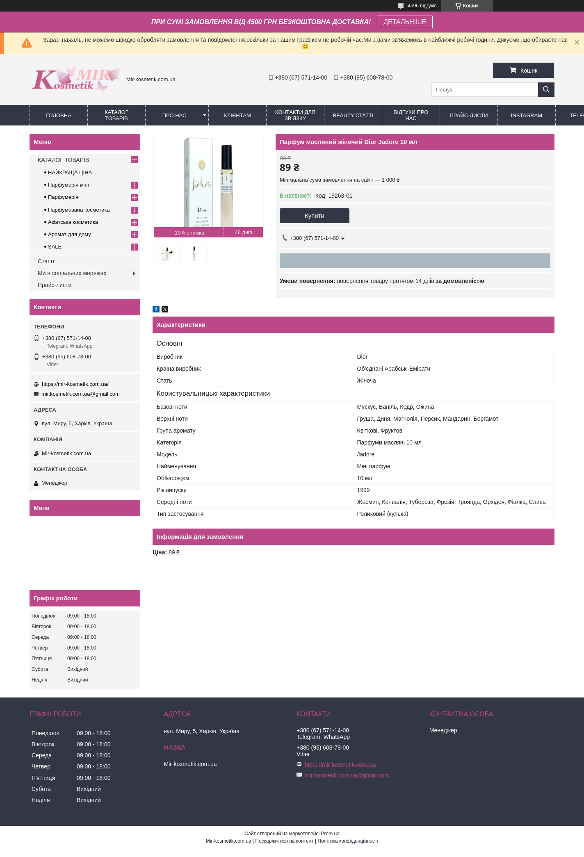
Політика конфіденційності (348, 841)
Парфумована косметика (79, 210)
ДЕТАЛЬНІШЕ (404, 21)
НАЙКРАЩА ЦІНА (70, 172)
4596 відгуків (422, 6)
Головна (58, 115)
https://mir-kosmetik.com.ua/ (75, 384)
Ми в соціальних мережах (72, 273)
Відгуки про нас (411, 115)
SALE (55, 247)
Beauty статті (353, 115)
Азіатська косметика (73, 222)
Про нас (174, 115)
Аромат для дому (69, 234)
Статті (46, 261)
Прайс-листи (469, 115)
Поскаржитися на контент (284, 841)
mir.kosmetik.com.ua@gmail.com (80, 394)
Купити (314, 215)
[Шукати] (546, 89)
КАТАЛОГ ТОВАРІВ (116, 115)
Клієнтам (237, 115)
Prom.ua (330, 833)
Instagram (526, 115)
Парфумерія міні (68, 185)
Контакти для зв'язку (295, 115)
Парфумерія (63, 197)
